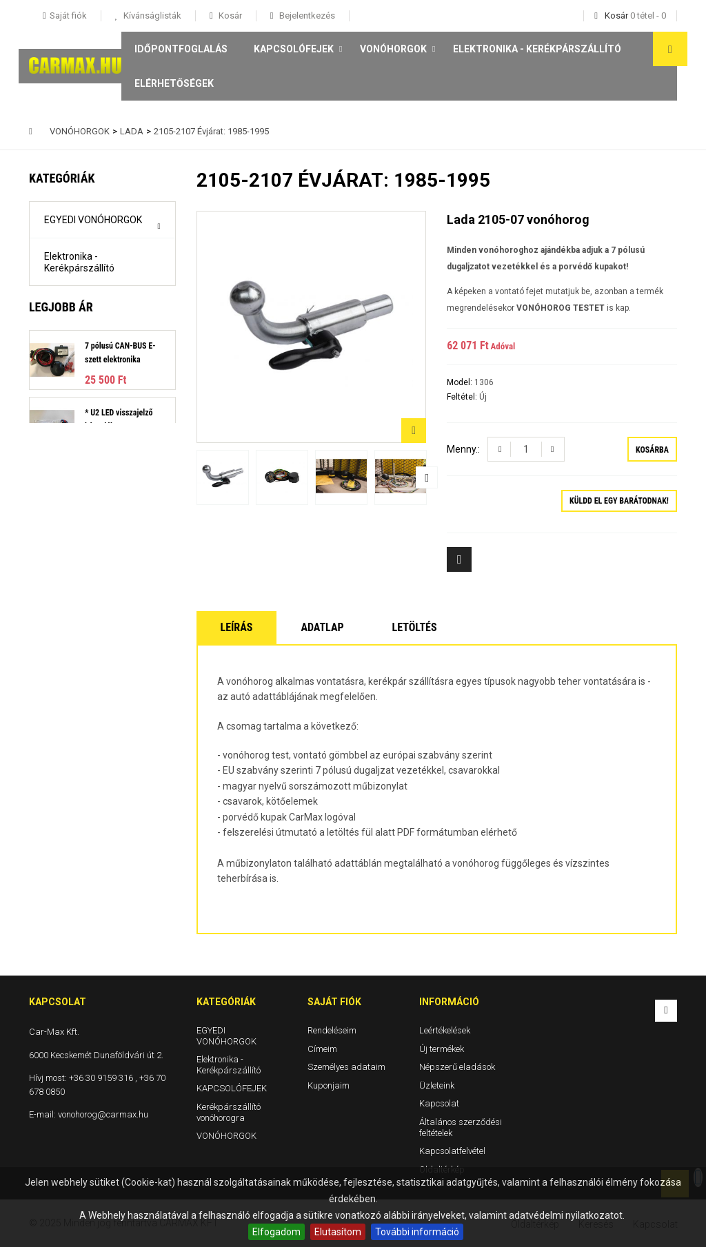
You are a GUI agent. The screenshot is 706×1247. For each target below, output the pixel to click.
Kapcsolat (439, 1103)
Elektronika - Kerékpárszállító (537, 48)
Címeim (322, 1048)
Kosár (229, 15)
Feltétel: (463, 397)
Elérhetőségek (174, 83)
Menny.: (463, 449)
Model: (460, 382)
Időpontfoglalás (181, 48)
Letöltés (414, 627)
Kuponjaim (328, 1085)
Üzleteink (436, 1085)
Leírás (237, 627)
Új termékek (441, 1048)
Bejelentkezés (306, 15)
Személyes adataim (346, 1067)
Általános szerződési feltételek (460, 1127)
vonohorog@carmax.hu (103, 1114)
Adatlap (322, 627)
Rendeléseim (331, 1030)
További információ (417, 1231)
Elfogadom (276, 1231)
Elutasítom (337, 1231)
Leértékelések (444, 1030)
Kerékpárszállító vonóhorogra (79, 346)
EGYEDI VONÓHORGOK (93, 219)
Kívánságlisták (151, 15)
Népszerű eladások (457, 1067)
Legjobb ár (61, 428)
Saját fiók (334, 1001)
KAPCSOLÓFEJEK (294, 48)
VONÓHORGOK (393, 48)
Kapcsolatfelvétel (452, 1151)
